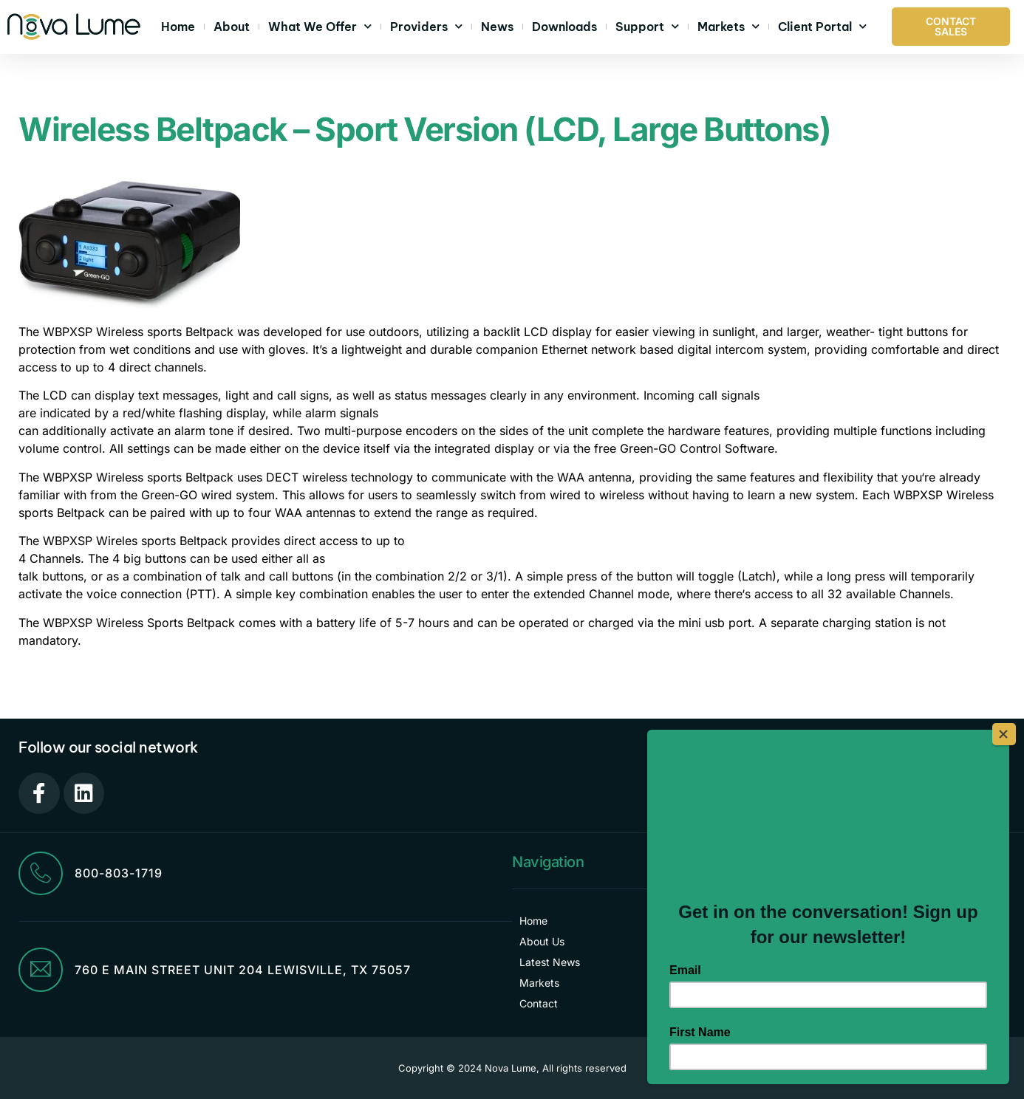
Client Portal (822, 26)
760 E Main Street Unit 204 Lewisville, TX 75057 (243, 970)
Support (647, 26)
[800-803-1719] (40, 874)
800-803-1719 (119, 873)
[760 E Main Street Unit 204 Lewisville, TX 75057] (40, 970)
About (232, 26)
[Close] (1005, 733)
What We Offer (320, 26)
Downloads (564, 26)
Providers (426, 26)
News (497, 26)
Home (178, 26)
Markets (728, 26)
